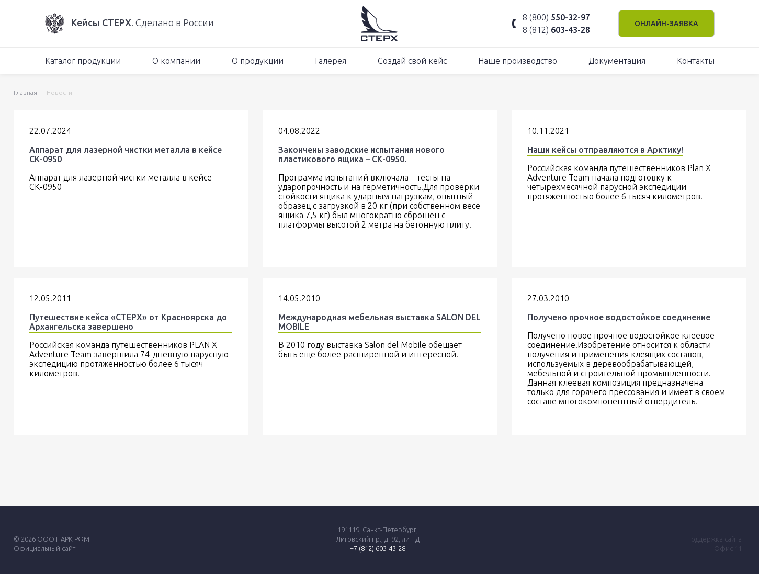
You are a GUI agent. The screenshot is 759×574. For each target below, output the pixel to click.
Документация (616, 60)
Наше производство (517, 60)
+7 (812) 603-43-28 (377, 548)
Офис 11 (728, 548)
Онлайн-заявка (666, 23)
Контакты (696, 60)
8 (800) (556, 17)
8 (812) (556, 30)
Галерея (330, 60)
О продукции (258, 60)
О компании (176, 60)
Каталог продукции (83, 60)
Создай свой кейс (412, 60)
